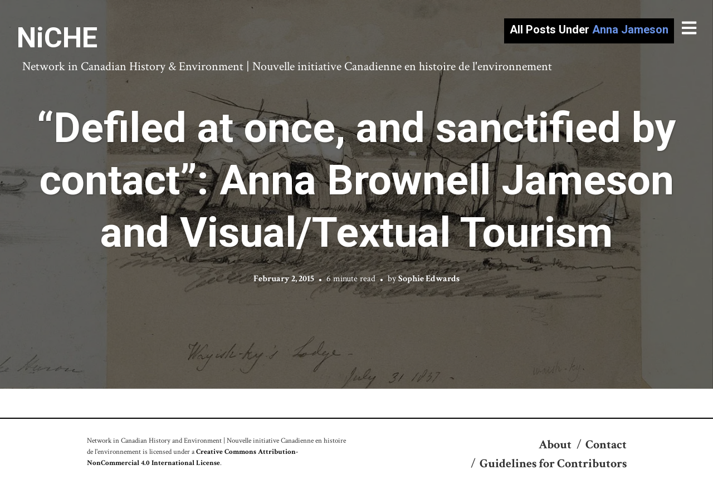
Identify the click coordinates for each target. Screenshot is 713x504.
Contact (606, 445)
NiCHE (57, 38)
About (555, 445)
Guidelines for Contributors (553, 464)
